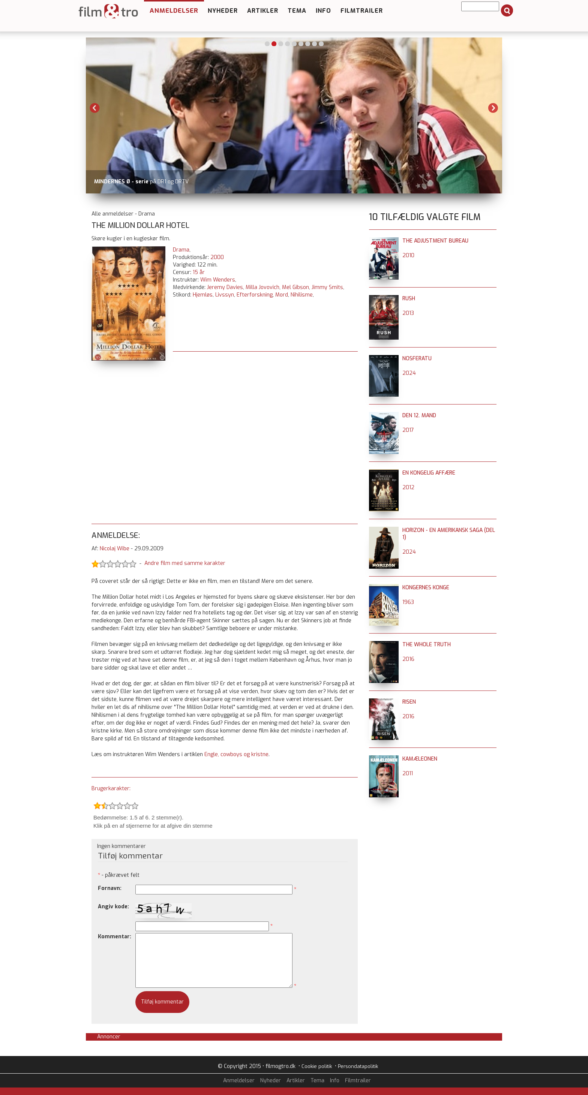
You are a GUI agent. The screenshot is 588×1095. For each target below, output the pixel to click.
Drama (181, 249)
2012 (408, 487)
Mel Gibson (295, 287)
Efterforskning (255, 294)
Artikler (262, 11)
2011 (407, 773)
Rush (408, 298)
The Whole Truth (426, 644)
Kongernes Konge (425, 587)
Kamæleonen (419, 758)
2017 (408, 430)
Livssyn (224, 294)
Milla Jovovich (262, 287)
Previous (95, 108)
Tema (297, 11)
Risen (409, 702)
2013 (408, 313)
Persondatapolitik (358, 1066)
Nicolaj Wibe (114, 548)
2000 (217, 257)
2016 (408, 659)
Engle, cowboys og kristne (236, 754)
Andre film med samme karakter (184, 563)
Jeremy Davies (225, 287)
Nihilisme (302, 294)
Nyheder (223, 11)
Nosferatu (417, 358)
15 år (199, 272)
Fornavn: (110, 888)
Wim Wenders (217, 279)
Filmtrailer (361, 11)
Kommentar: (114, 936)
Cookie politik (317, 1066)
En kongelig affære (428, 472)
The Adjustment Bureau (435, 240)
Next (493, 108)
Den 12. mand (419, 415)
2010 (408, 255)
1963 (408, 602)
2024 (409, 373)
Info (323, 11)
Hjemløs (203, 294)
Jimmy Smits (327, 287)
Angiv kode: (113, 906)
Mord (281, 294)
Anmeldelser (174, 10)
